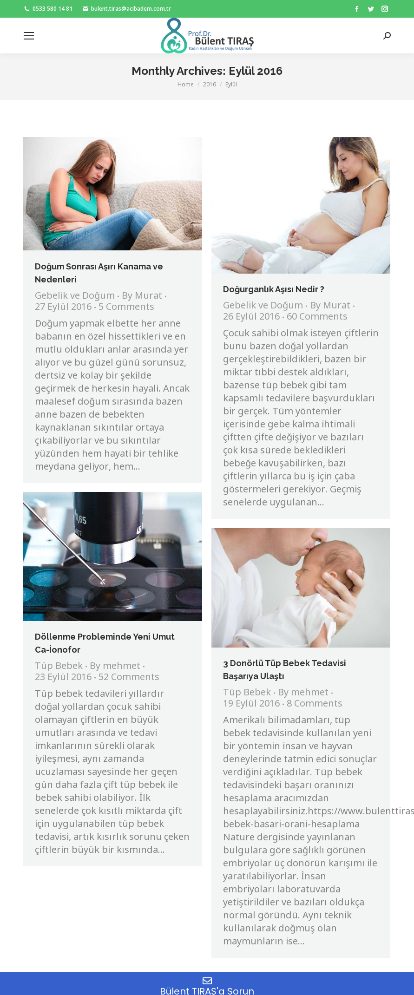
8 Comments (314, 704)
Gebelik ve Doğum (75, 296)
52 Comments (129, 677)
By (142, 296)
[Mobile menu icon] (28, 35)
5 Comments (126, 307)
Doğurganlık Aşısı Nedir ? (273, 289)
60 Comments (317, 317)
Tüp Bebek (59, 666)
